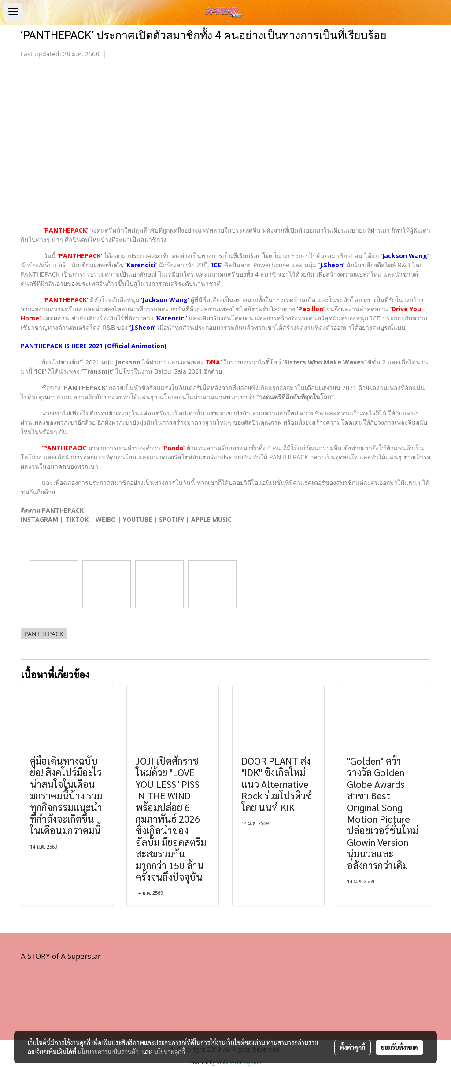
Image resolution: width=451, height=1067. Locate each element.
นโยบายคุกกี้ (169, 1052)
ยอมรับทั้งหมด (399, 1047)
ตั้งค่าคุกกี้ (352, 1047)
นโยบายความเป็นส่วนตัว (108, 1052)
